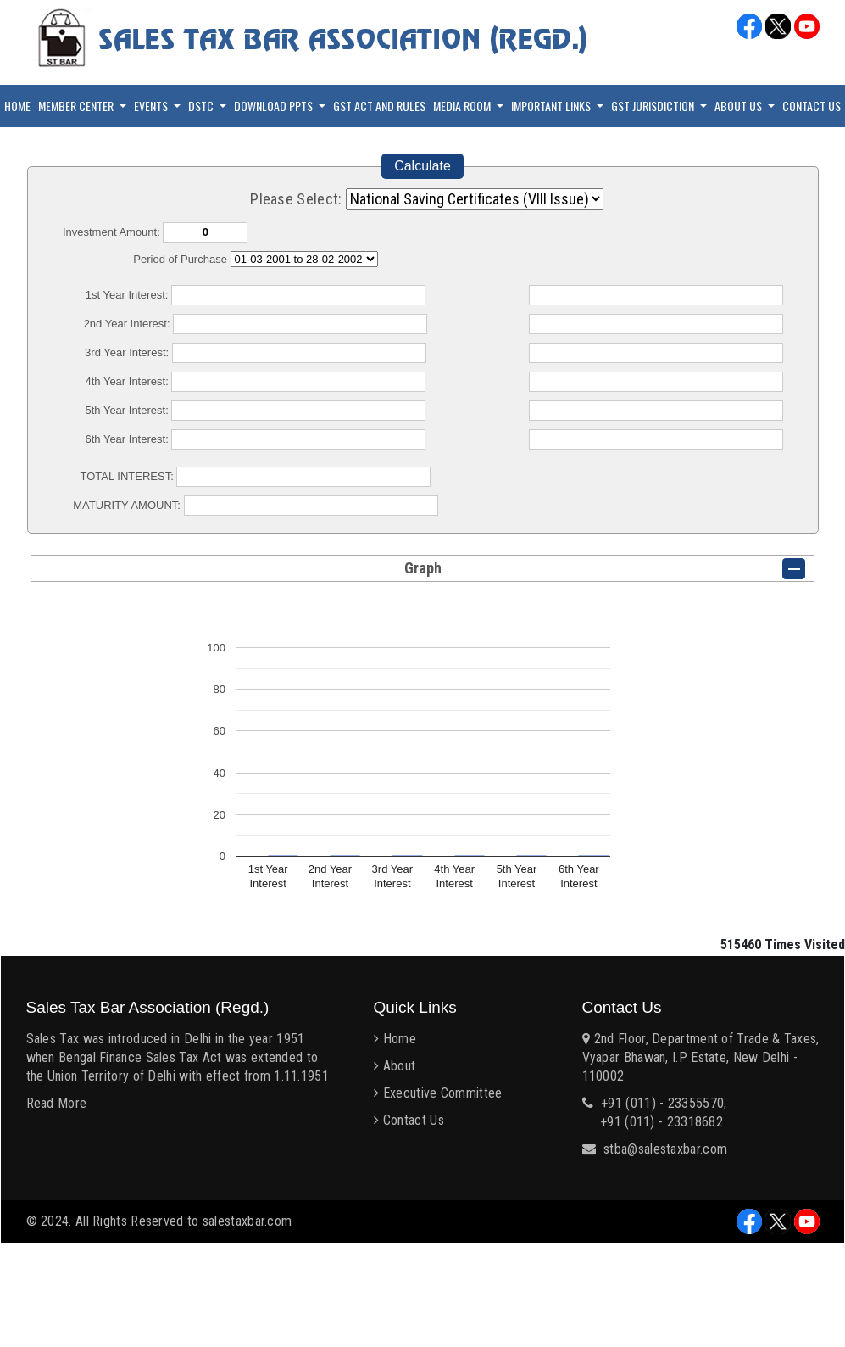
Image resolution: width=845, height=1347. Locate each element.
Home (17, 106)
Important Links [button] (552, 106)
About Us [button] (739, 106)
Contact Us (811, 106)
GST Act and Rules (379, 106)
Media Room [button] (463, 106)
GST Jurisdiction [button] (654, 106)
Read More (56, 1103)
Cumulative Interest (304, 259)
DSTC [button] (202, 106)
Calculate (422, 166)
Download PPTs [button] (274, 106)
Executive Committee (443, 1093)
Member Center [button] (77, 106)
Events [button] (152, 106)
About (399, 1066)
